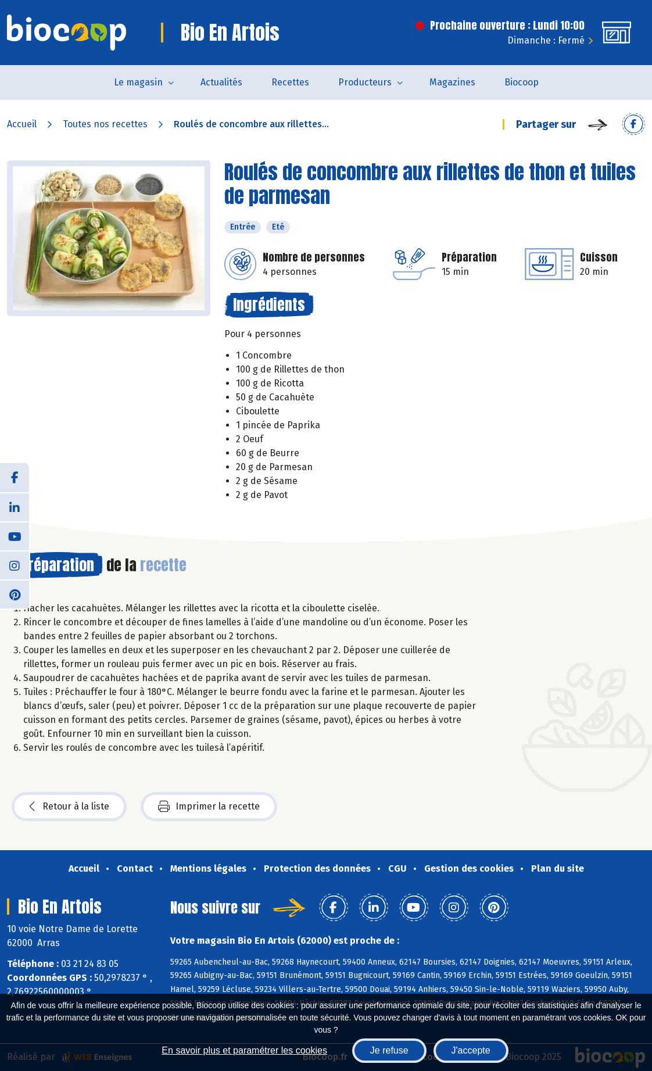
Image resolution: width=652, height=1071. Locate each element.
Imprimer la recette (209, 806)
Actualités (221, 82)
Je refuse (389, 1050)
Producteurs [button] (365, 82)
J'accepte (471, 1050)
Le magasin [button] (138, 82)
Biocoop (521, 82)
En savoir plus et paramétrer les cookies (244, 1050)
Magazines (452, 82)
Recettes (290, 82)
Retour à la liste (69, 806)
